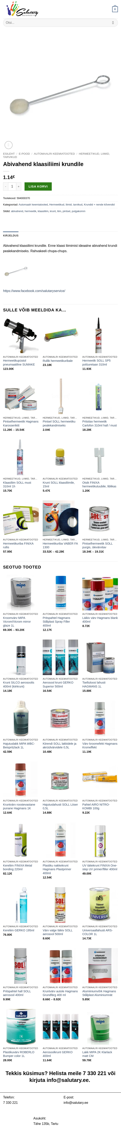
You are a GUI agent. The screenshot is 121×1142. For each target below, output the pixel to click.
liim (59, 211)
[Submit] (113, 23)
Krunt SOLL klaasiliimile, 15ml (59, 484)
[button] (115, 9)
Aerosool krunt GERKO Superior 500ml (58, 684)
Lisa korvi (38, 186)
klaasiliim (43, 211)
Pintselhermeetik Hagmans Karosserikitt (21, 423)
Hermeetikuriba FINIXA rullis (18, 545)
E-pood (24, 153)
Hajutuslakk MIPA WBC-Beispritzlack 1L (19, 745)
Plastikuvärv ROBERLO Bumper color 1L (18, 1054)
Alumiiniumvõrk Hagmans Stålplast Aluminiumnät (99, 993)
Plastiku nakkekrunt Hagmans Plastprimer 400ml (57, 869)
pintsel (66, 211)
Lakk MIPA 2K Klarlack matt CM (97, 1054)
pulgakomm (78, 211)
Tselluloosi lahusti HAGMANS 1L (93, 684)
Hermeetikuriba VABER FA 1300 (60, 545)
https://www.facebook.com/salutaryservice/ (34, 291)
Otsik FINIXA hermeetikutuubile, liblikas (99, 484)
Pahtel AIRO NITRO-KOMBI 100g (96, 806)
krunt (53, 211)
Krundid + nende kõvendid (99, 204)
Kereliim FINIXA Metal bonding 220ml (17, 867)
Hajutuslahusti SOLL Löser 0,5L (60, 806)
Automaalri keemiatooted (54, 153)
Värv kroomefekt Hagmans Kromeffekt (99, 745)
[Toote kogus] (12, 186)
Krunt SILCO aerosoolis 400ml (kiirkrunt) (18, 684)
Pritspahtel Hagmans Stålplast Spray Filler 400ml (56, 621)
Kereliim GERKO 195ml (18, 930)
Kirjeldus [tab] (11, 235)
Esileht (9, 153)
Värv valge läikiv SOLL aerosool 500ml (57, 932)
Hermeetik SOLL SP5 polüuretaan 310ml (96, 362)
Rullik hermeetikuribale (58, 360)
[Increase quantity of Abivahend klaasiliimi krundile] (18, 186)
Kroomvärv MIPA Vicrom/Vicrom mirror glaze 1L (17, 621)
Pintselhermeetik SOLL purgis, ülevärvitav (97, 545)
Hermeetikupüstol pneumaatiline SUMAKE (19, 362)
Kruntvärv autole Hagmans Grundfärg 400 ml (60, 993)
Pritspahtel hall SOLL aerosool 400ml (17, 993)
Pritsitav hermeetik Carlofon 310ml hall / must (99, 423)
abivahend (17, 211)
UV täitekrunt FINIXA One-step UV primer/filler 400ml (99, 867)
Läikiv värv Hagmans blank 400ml (100, 619)
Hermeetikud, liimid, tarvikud (65, 204)
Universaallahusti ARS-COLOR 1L (97, 932)
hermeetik (30, 211)
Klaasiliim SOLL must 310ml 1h (17, 484)
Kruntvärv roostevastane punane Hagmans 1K (19, 806)
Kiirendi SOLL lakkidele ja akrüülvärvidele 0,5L (59, 745)
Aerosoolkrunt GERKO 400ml (58, 1054)
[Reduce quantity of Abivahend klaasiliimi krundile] (5, 186)
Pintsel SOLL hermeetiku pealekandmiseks (59, 423)
